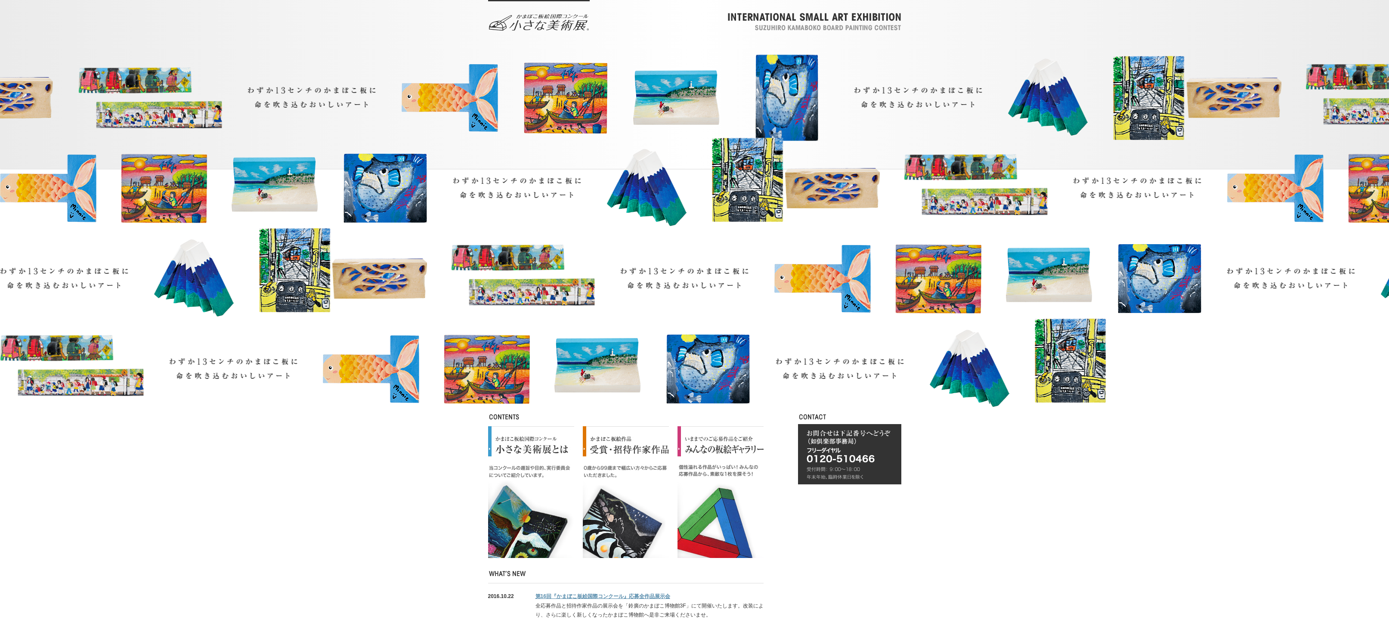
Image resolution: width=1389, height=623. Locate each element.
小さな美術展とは (531, 492)
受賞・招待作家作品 (626, 492)
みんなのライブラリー (720, 492)
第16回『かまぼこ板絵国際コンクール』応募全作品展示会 (602, 596)
